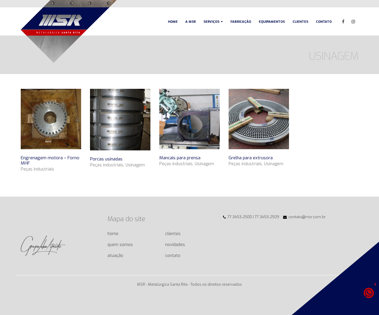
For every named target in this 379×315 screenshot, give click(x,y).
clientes (173, 234)
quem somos (120, 244)
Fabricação (240, 22)
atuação (115, 255)
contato (172, 255)
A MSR (190, 22)
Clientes (300, 22)
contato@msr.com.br (307, 216)
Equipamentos (272, 22)
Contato (324, 22)
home (112, 234)
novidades (175, 244)
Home (173, 22)
